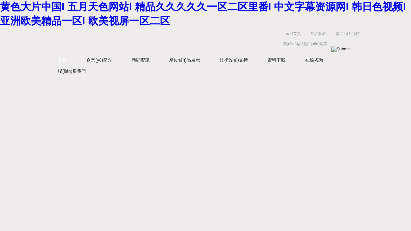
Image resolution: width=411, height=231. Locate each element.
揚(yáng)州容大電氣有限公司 (147, 40)
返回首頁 (293, 33)
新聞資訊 (141, 60)
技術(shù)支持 (234, 60)
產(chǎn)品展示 (184, 60)
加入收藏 (318, 33)
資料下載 (276, 60)
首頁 (62, 60)
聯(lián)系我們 (348, 33)
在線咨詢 (314, 60)
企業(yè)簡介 (99, 60)
